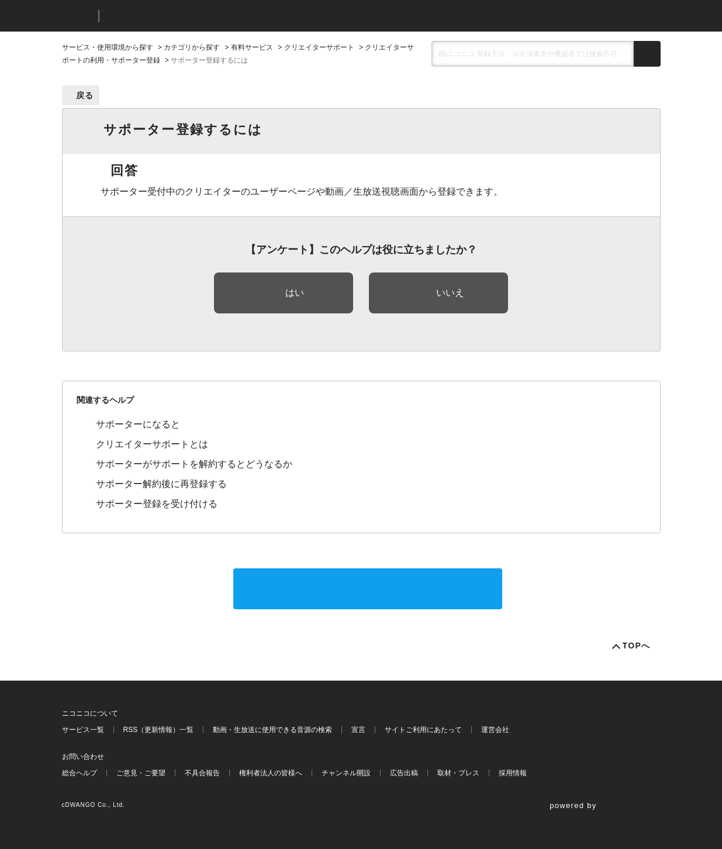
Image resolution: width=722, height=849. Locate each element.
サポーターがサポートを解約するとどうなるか (194, 464)
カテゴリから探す (192, 47)
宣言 (358, 730)
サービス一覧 (83, 730)
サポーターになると (138, 424)
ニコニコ (77, 16)
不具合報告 (202, 773)
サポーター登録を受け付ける (156, 504)
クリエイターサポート (319, 47)
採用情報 (513, 773)
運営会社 (495, 730)
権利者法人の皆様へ (270, 773)
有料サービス (252, 47)
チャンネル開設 (346, 773)
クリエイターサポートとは (152, 444)
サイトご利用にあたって (423, 730)
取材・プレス (458, 773)
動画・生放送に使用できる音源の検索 (272, 730)
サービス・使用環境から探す (107, 47)
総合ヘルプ (79, 773)
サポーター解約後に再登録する (161, 484)
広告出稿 (404, 773)
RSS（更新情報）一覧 (158, 730)
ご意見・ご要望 (140, 773)
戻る (85, 95)
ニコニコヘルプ (170, 16)
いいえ (450, 293)
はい (294, 293)
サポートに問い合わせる (367, 588)
